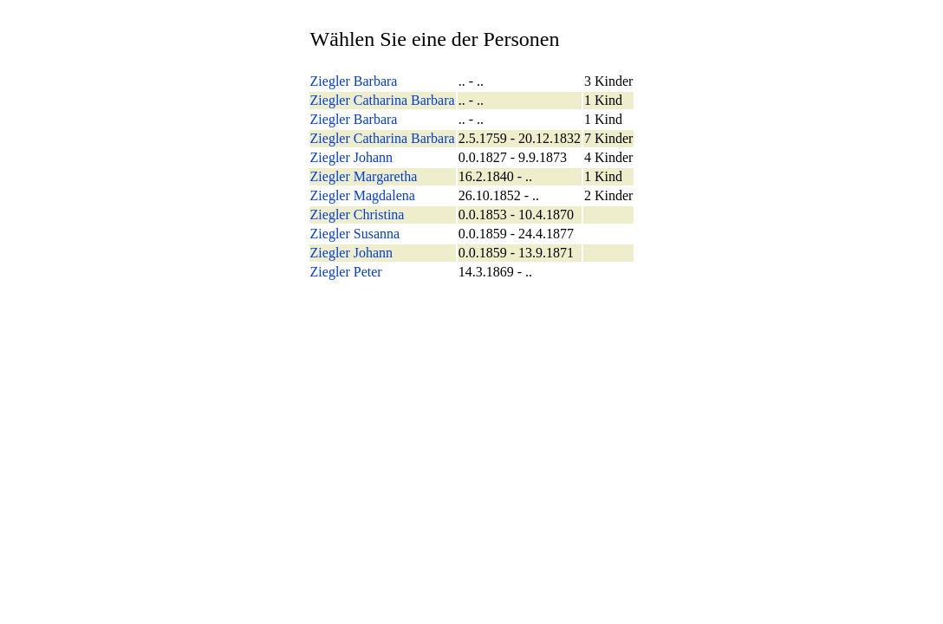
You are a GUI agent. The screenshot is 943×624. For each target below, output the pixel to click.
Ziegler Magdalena (362, 195)
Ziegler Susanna (355, 233)
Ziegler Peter (346, 271)
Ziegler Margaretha (364, 176)
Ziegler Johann (351, 157)
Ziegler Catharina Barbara (382, 100)
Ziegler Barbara (354, 81)
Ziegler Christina (357, 214)
